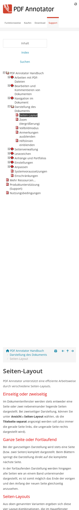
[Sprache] (76, 4)
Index (25, 52)
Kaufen (27, 22)
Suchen (25, 62)
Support (53, 22)
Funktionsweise (13, 22)
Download (40, 22)
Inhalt (25, 43)
